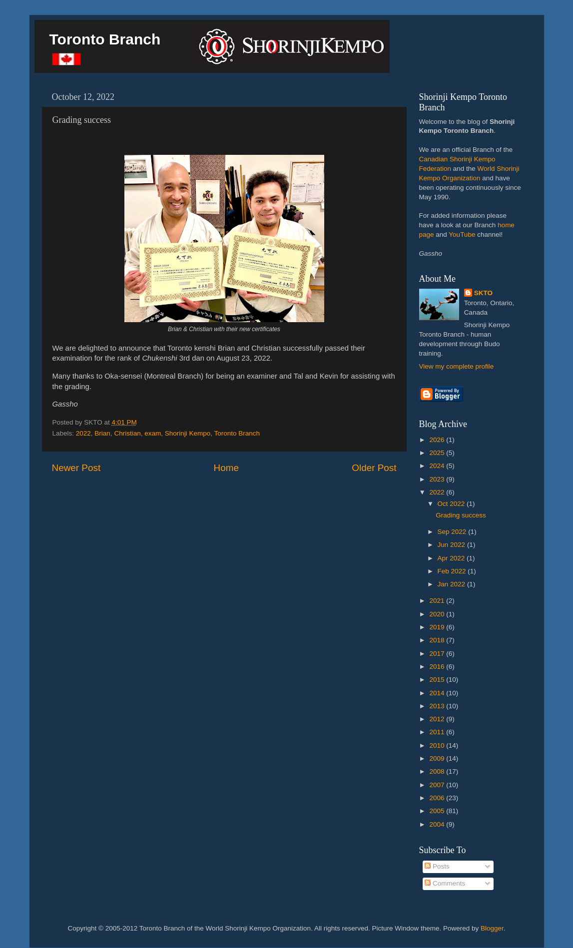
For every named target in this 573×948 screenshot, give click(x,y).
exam (152, 433)
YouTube (462, 234)
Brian (102, 433)
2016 (437, 666)
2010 (437, 745)
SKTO (483, 293)
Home (226, 468)
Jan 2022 (452, 584)
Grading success (461, 515)
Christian (127, 433)
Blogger (492, 928)
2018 (437, 640)
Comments (445, 883)
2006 (437, 798)
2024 (437, 466)
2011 (437, 732)
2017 (437, 653)
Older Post (374, 468)
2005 (437, 811)
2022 (83, 433)
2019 (437, 627)
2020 (437, 614)
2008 (437, 771)
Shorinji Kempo (188, 433)
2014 (437, 693)
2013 (437, 706)
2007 (437, 785)
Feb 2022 (453, 571)
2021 (437, 600)
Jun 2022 (452, 544)
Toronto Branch (105, 39)
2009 (437, 758)
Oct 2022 (452, 503)
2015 (437, 679)
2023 (437, 479)
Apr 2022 (452, 558)
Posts (437, 866)
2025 (437, 453)
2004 (437, 824)
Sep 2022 (453, 531)
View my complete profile (456, 366)
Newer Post (76, 468)
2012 (437, 719)
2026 (437, 440)
